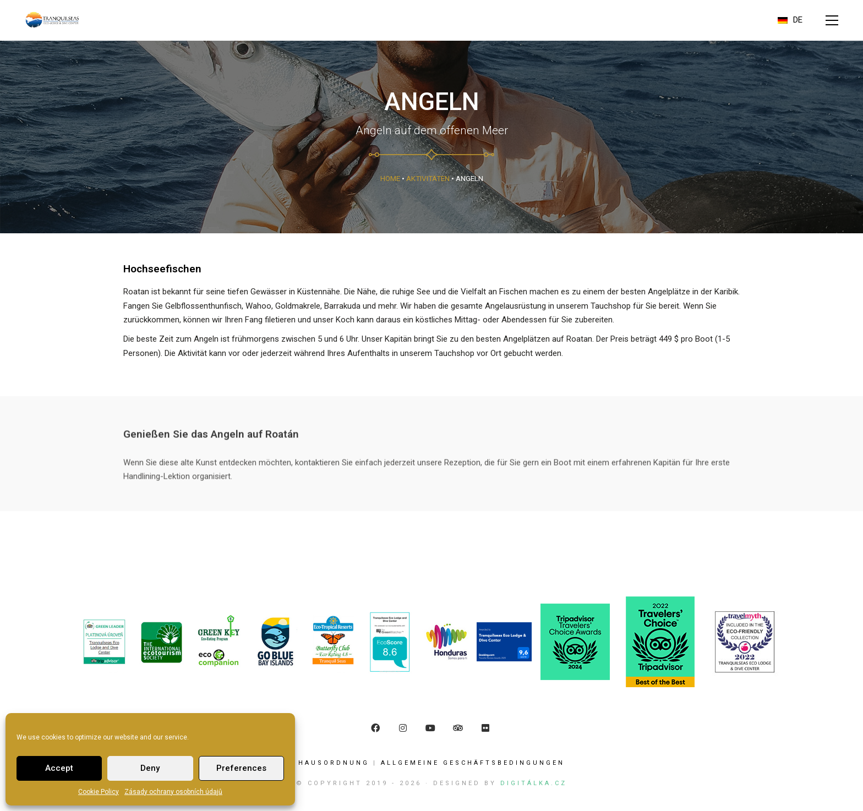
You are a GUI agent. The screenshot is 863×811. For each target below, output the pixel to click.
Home (390, 178)
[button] (832, 20)
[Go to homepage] (52, 20)
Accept (59, 768)
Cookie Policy (98, 792)
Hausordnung (333, 762)
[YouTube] (430, 728)
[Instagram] (403, 728)
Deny (150, 768)
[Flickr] (485, 728)
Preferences (241, 768)
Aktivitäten (428, 178)
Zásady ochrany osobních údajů (173, 792)
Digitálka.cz (533, 783)
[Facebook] (375, 728)
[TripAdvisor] (458, 728)
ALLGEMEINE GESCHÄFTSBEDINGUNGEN (473, 762)
